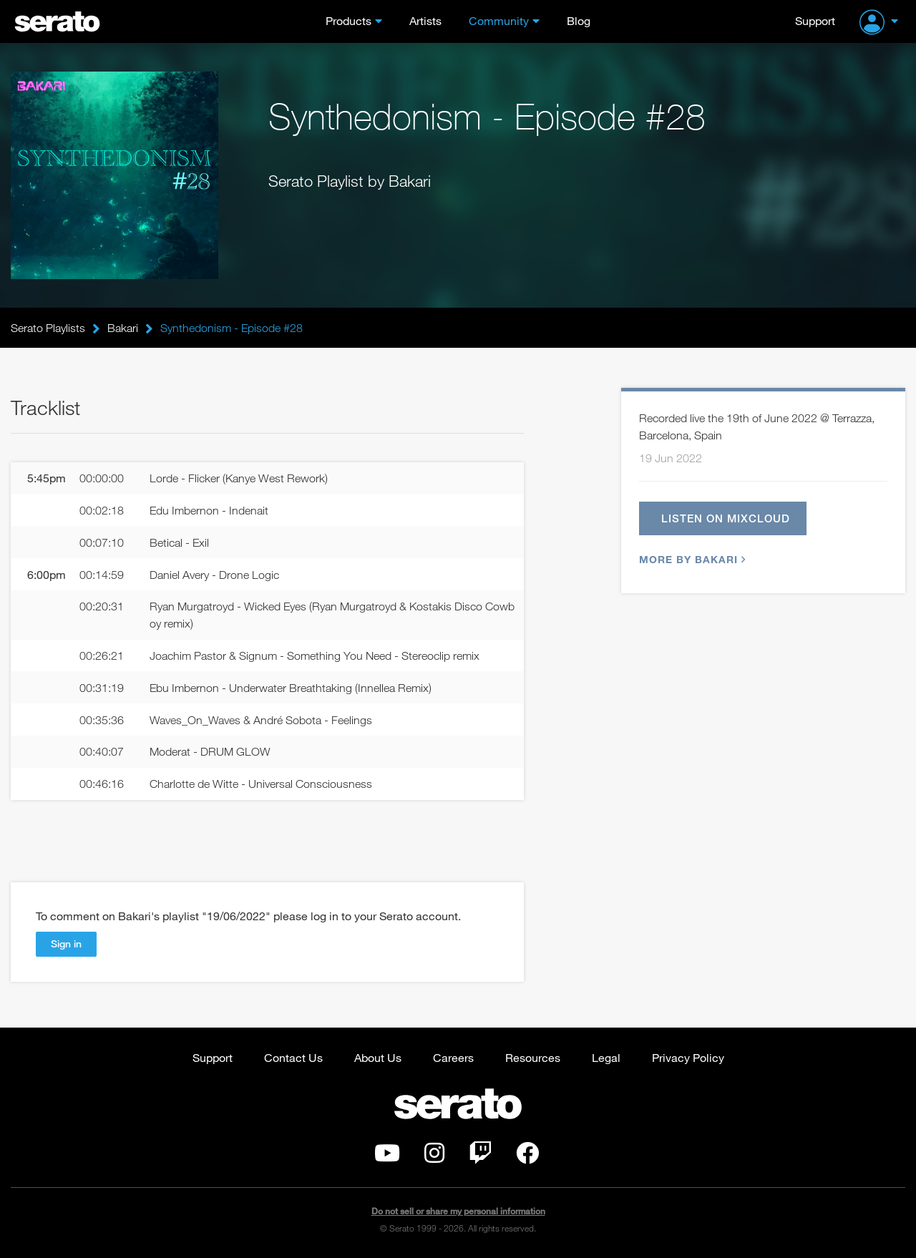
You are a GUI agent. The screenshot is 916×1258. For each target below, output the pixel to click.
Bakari (122, 327)
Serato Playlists (48, 327)
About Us (377, 1057)
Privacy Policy (688, 1057)
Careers (453, 1057)
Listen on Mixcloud (725, 518)
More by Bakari (690, 559)
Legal (606, 1057)
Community (499, 20)
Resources (532, 1057)
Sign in (66, 943)
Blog (578, 20)
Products (348, 20)
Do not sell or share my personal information (458, 1211)
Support (815, 20)
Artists (425, 20)
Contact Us (293, 1057)
